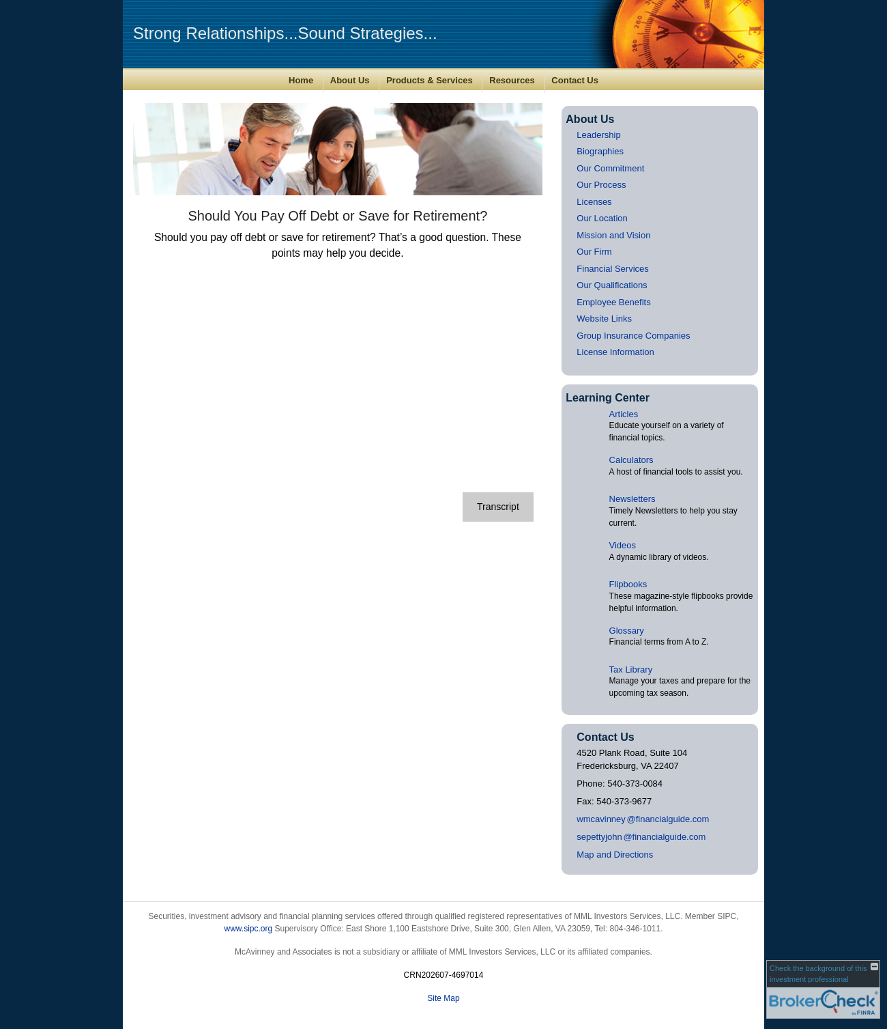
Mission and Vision (613, 235)
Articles (624, 414)
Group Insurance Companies (633, 335)
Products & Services (429, 80)
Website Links (604, 318)
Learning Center (608, 398)
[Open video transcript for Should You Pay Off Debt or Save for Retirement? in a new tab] (498, 507)
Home (301, 80)
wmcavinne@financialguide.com (643, 819)
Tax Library (631, 669)
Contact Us (574, 80)
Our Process (601, 185)
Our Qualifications (612, 285)
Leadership (598, 135)
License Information (615, 352)
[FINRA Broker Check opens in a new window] (823, 989)
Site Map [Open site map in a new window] (443, 998)
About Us (350, 80)
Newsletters (632, 499)
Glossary (626, 630)
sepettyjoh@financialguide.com (641, 837)
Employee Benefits (613, 302)
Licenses (594, 202)
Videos (623, 545)
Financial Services (613, 269)
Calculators (631, 460)
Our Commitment (610, 168)
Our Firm (594, 251)
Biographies (600, 151)
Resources (511, 80)
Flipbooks (628, 584)
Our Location (602, 218)
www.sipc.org (248, 928)
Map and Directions (615, 854)
